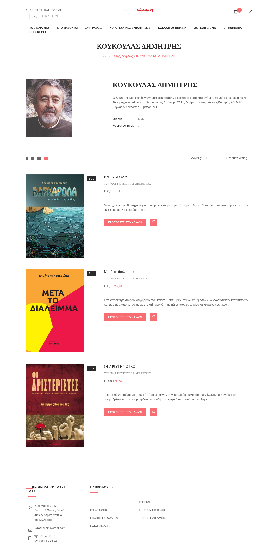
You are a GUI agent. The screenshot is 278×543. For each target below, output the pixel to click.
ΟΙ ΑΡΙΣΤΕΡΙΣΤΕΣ (119, 366)
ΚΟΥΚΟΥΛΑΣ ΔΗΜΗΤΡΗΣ (134, 183)
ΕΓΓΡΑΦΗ (145, 502)
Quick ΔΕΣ (153, 222)
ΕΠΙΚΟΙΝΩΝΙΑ (99, 510)
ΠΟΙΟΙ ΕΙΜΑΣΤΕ (100, 525)
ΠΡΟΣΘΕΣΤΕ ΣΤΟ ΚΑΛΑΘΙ (125, 222)
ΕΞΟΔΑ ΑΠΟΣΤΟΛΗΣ (152, 510)
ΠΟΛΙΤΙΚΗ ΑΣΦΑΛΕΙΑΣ (104, 518)
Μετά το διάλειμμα (119, 271)
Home (106, 56)
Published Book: (123, 125)
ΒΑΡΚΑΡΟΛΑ (115, 176)
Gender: (118, 118)
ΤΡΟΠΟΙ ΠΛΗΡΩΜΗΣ (152, 518)
